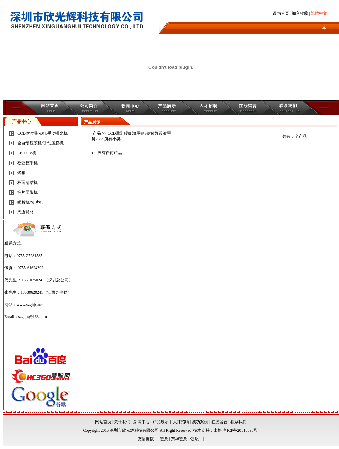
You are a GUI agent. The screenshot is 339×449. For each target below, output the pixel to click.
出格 (218, 430)
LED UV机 (26, 153)
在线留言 (219, 421)
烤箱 (21, 172)
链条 (164, 438)
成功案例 (200, 421)
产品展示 (161, 421)
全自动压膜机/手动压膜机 (40, 143)
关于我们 (122, 421)
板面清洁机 (27, 182)
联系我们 (238, 421)
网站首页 (103, 421)
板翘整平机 (27, 162)
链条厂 (196, 438)
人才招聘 (181, 421)
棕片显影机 (27, 192)
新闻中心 (141, 421)
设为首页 (281, 13)
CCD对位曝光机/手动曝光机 (42, 133)
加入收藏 (300, 13)
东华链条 (179, 438)
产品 (97, 133)
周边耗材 (25, 212)
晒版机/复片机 (30, 202)
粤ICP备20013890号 (240, 430)
